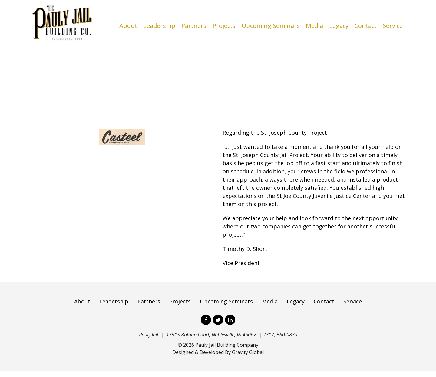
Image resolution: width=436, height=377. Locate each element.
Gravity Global (248, 358)
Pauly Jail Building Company (226, 351)
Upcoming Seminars (271, 25)
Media (314, 25)
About (128, 25)
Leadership (159, 25)
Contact (366, 25)
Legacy (338, 25)
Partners (193, 25)
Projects (224, 25)
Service (393, 25)
